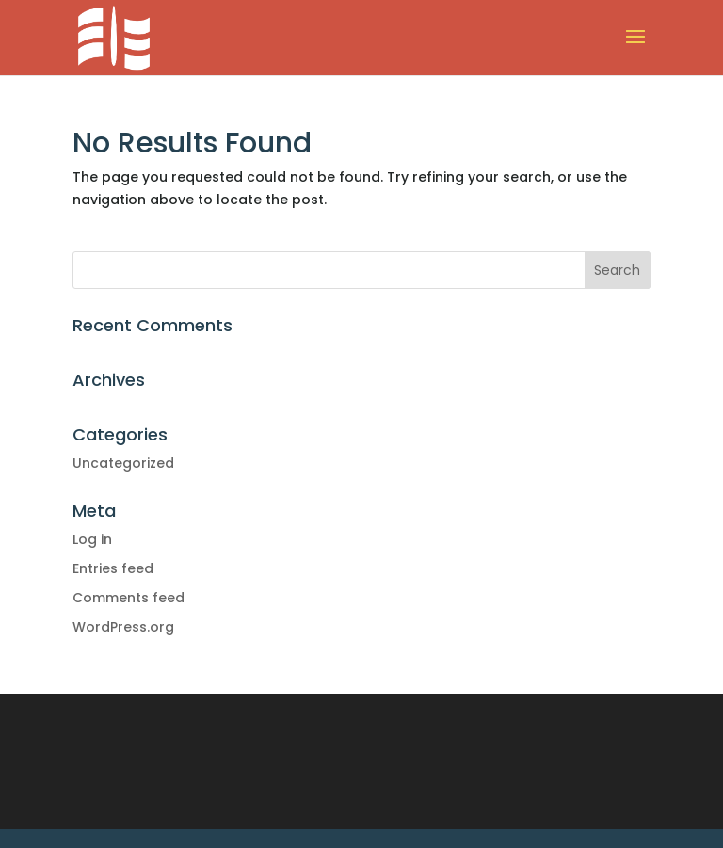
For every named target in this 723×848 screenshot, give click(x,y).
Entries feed (112, 568)
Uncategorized (123, 463)
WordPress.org (123, 626)
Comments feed (128, 597)
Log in (92, 539)
